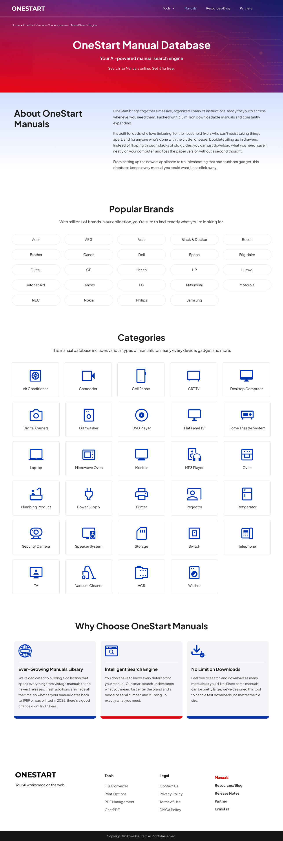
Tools (169, 8)
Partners (246, 8)
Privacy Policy (171, 794)
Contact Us (169, 786)
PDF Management (119, 801)
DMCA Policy (170, 809)
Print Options (115, 794)
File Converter (116, 786)
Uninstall (222, 809)
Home (16, 25)
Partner (221, 801)
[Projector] (194, 498)
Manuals (190, 8)
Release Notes (227, 793)
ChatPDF (112, 809)
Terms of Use (170, 801)
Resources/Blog (218, 8)
